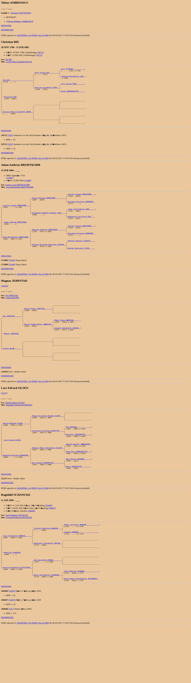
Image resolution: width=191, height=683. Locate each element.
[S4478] (12, 648)
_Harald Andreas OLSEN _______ (16, 460)
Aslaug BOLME (12, 321)
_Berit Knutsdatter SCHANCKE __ (47, 630)
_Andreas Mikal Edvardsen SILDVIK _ (47, 489)
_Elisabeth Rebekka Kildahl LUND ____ (48, 228)
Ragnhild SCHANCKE (12, 603)
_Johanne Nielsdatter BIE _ (72, 78)
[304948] (31, 556)
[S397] (10, 147)
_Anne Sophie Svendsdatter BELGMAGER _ (81, 635)
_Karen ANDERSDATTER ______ (72, 96)
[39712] (41, 52)
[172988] (27, 192)
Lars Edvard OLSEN (12, 480)
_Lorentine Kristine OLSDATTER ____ (47, 469)
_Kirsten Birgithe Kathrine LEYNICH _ (48, 266)
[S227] (11, 665)
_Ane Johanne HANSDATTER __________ (47, 507)
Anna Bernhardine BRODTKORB (19, 199)
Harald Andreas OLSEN (15, 437)
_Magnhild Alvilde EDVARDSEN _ (16, 498)
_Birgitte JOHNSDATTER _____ (78, 473)
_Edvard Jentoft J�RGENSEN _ (78, 484)
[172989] (9, 189)
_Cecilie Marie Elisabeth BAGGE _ (17, 120)
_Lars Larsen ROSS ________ (72, 87)
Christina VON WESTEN (20, 13)
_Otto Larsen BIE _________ (46, 74)
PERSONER (6, 26)
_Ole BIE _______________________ (17, 82)
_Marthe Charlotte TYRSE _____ (81, 271)
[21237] (4, 427)
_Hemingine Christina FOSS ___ (81, 233)
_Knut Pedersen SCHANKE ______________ (81, 626)
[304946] (48, 550)
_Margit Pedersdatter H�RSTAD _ (38, 351)
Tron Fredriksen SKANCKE (16, 560)
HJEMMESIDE (7, 30)
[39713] (39, 55)
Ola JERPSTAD (11, 319)
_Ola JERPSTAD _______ (12, 342)
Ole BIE (8, 60)
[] (4, 147)
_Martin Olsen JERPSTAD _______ (37, 333)
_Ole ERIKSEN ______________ (78, 464)
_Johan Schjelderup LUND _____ (81, 224)
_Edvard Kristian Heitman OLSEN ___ (47, 451)
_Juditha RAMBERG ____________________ (81, 579)
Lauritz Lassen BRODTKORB (17, 196)
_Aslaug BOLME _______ (12, 380)
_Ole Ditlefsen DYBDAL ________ (47, 612)
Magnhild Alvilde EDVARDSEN (19, 439)
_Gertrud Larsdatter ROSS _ (46, 91)
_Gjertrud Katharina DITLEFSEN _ (17, 621)
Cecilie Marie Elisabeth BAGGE (19, 62)
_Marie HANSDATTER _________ (78, 511)
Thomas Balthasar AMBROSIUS (20, 21)
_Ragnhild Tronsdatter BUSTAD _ (47, 592)
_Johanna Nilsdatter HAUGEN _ (66, 355)
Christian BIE (10, 103)
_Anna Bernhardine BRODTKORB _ (16, 257)
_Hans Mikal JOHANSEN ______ (78, 502)
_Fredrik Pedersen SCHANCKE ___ (47, 574)
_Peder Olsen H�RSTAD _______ (67, 346)
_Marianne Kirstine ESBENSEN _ (81, 215)
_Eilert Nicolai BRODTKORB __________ (48, 210)
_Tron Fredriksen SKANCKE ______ (17, 583)
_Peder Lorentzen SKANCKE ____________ (81, 570)
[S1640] (12, 283)
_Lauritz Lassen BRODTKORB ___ (81, 206)
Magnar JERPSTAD (11, 362)
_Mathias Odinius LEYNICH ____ (81, 262)
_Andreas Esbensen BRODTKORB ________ (48, 248)
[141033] (4, 309)
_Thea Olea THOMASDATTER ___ (78, 493)
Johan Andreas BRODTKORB (15, 239)
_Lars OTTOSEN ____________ (72, 69)
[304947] (52, 553)
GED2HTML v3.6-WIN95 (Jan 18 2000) (33, 35)
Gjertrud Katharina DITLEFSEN (19, 563)
